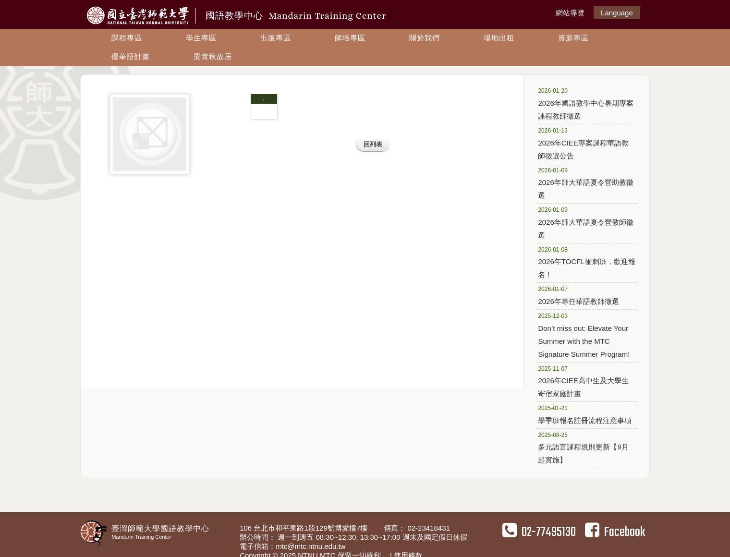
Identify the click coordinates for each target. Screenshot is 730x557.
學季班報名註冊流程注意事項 (585, 413)
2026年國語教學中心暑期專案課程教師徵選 (585, 103)
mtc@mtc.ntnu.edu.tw (310, 546)
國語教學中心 (296, 16)
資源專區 (573, 38)
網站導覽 (570, 13)
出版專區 (275, 38)
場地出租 (499, 38)
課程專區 (126, 38)
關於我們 (424, 38)
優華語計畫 (130, 56)
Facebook (615, 532)
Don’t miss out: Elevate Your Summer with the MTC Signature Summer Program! (584, 334)
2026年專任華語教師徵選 (583, 294)
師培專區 (350, 38)
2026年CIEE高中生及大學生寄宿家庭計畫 (583, 381)
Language (617, 13)
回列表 (373, 144)
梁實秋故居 (213, 56)
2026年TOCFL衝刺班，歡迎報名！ (586, 262)
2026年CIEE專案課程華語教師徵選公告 (583, 143)
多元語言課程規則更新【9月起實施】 (583, 447)
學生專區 (201, 38)
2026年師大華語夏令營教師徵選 (585, 222)
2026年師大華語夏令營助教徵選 (585, 183)
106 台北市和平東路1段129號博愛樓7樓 (304, 528)
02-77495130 (539, 532)
